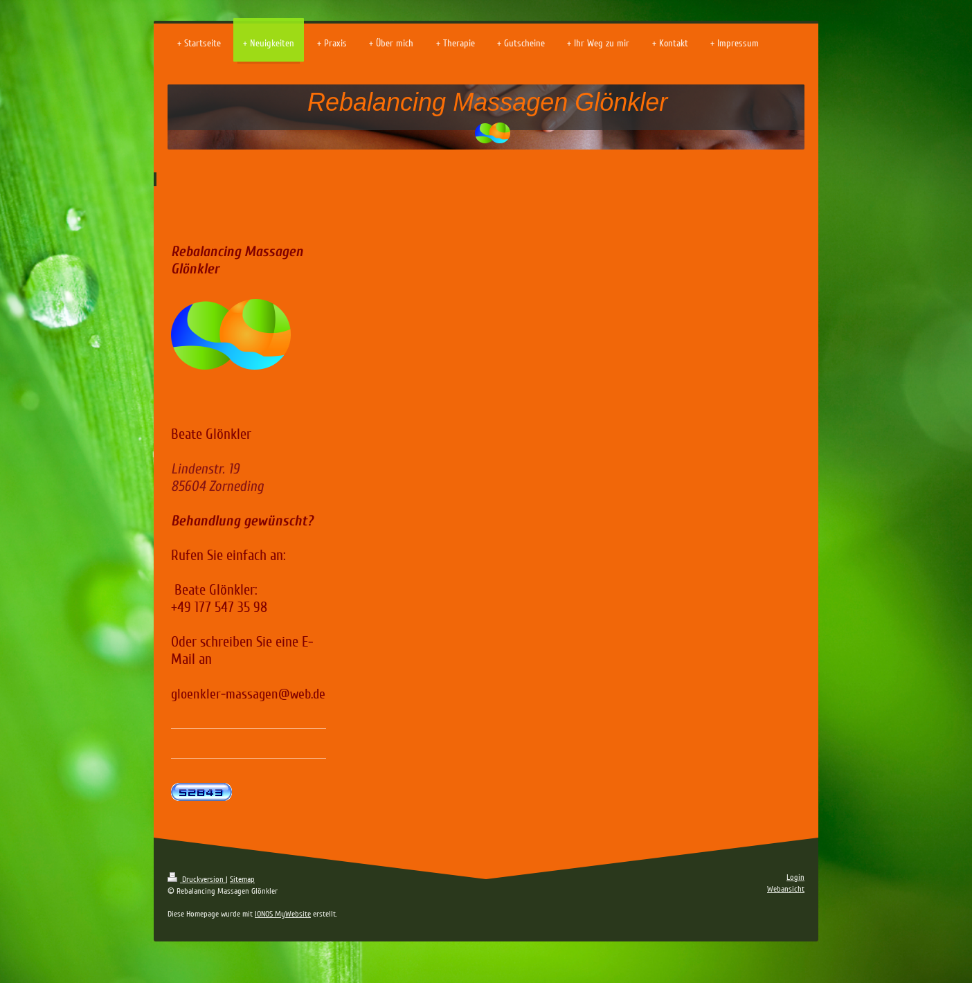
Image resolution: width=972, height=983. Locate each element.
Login (795, 877)
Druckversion (197, 879)
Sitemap (242, 879)
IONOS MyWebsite (283, 914)
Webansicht (785, 889)
